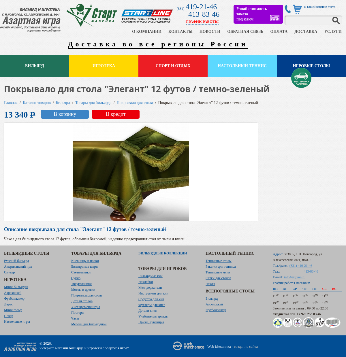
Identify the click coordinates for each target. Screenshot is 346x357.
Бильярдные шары (84, 267)
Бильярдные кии (150, 276)
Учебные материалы (153, 316)
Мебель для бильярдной (88, 324)
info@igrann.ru (294, 277)
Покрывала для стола (135, 103)
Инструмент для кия (153, 293)
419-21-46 (201, 7)
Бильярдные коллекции (162, 253)
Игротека (104, 66)
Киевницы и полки (85, 261)
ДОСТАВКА (305, 31)
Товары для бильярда (93, 103)
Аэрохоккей (12, 293)
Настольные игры (17, 322)
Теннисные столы (219, 261)
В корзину (65, 114)
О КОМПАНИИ (146, 31)
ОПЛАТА (278, 31)
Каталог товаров (37, 103)
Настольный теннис (242, 66)
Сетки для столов (218, 278)
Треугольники (81, 284)
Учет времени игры (85, 307)
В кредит (116, 114)
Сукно (75, 278)
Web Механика (219, 346)
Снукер (9, 272)
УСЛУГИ (333, 31)
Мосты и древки (83, 290)
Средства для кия (151, 299)
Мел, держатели (150, 288)
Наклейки (145, 282)
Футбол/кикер (14, 298)
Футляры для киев (151, 305)
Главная (11, 103)
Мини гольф (13, 310)
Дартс (8, 304)
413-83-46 (203, 14)
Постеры (77, 313)
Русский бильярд (16, 261)
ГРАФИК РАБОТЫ (202, 21)
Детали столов (82, 301)
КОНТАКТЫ (180, 31)
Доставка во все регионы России (158, 44)
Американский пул (18, 267)
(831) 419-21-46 (300, 266)
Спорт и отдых (173, 66)
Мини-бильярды (16, 287)
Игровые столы (311, 66)
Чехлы (210, 284)
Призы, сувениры (151, 322)
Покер (8, 316)
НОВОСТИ (210, 31)
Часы (75, 318)
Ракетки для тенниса (221, 267)
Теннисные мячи (218, 272)
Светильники (81, 272)
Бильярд (34, 66)
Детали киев (147, 311)
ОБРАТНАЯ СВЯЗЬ (245, 31)
